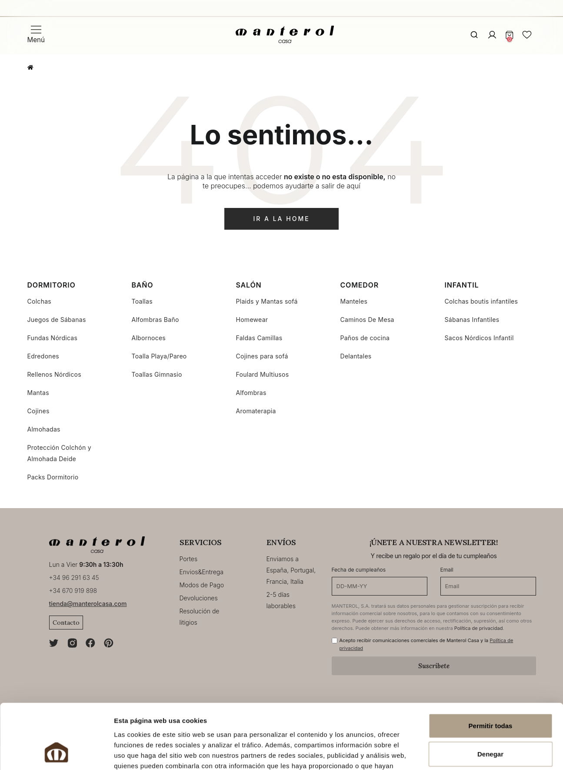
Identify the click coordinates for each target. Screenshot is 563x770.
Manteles (354, 301)
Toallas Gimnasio (157, 374)
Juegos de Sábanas (56, 319)
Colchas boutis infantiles (481, 301)
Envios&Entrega (201, 572)
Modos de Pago (202, 585)
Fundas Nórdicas (52, 337)
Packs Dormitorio (53, 477)
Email (446, 569)
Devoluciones (199, 598)
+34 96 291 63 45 (74, 577)
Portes (189, 558)
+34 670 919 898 (73, 590)
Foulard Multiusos (262, 374)
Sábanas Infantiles (472, 319)
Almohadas (43, 429)
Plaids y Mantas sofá (267, 301)
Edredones (43, 356)
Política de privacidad (478, 628)
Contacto (66, 622)
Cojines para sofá (262, 356)
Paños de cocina (365, 337)
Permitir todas (491, 667)
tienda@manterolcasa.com (88, 603)
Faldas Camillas (259, 337)
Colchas (39, 301)
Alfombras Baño (155, 319)
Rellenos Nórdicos (54, 374)
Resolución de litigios (200, 616)
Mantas (38, 392)
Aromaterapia (256, 411)
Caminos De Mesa (367, 319)
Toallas (142, 301)
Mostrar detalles (471, 753)
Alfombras (251, 392)
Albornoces (149, 337)
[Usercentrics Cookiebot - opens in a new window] (56, 753)
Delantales (356, 356)
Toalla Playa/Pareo (159, 356)
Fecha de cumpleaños (359, 569)
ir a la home (281, 218)
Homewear (252, 319)
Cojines (38, 411)
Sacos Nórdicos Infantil (479, 337)
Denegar (490, 696)
